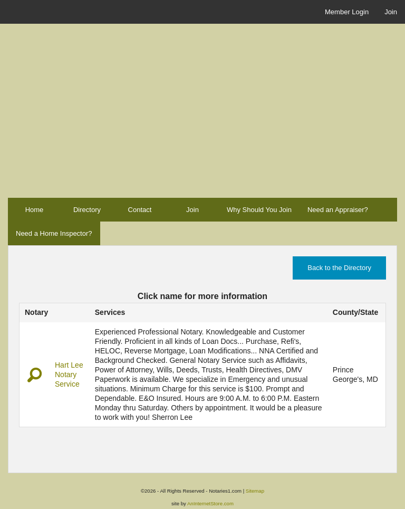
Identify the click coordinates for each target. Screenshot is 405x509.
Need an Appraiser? (337, 210)
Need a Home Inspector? (54, 233)
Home (34, 210)
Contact (140, 210)
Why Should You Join (259, 210)
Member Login (347, 12)
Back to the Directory (339, 268)
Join (390, 12)
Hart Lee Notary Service (69, 374)
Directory (87, 210)
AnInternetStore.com (210, 503)
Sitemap (255, 491)
